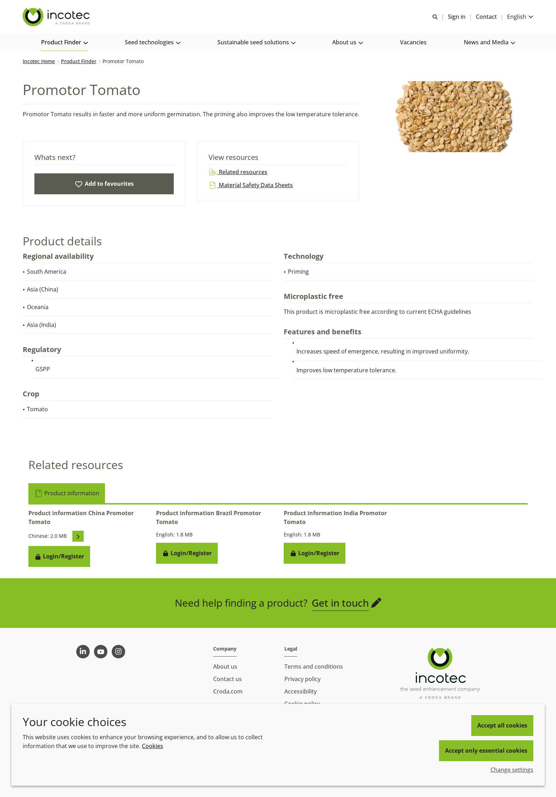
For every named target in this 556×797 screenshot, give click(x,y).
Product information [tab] (66, 493)
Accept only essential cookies (486, 750)
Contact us (227, 679)
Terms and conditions (313, 666)
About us (225, 666)
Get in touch (340, 602)
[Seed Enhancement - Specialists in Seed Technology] (57, 17)
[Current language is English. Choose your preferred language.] (520, 16)
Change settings (511, 770)
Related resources (237, 172)
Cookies (152, 746)
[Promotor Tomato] (104, 183)
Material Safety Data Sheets (250, 185)
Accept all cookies (502, 725)
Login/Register (59, 556)
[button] (64, 42)
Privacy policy (302, 679)
